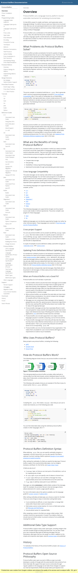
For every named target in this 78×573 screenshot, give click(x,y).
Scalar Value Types (52, 465)
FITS (35, 314)
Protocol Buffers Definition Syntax (42, 265)
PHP (27, 201)
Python (28, 204)
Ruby (27, 206)
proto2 (31, 494)
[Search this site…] (69, 2)
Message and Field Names (35, 508)
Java (27, 195)
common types (52, 536)
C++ (27, 190)
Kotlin (27, 197)
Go (26, 218)
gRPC (27, 344)
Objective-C (29, 199)
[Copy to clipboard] (65, 76)
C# (27, 193)
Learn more (39, 572)
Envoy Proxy (29, 349)
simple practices (31, 257)
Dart (27, 216)
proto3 (36, 494)
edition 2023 (43, 494)
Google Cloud (30, 347)
